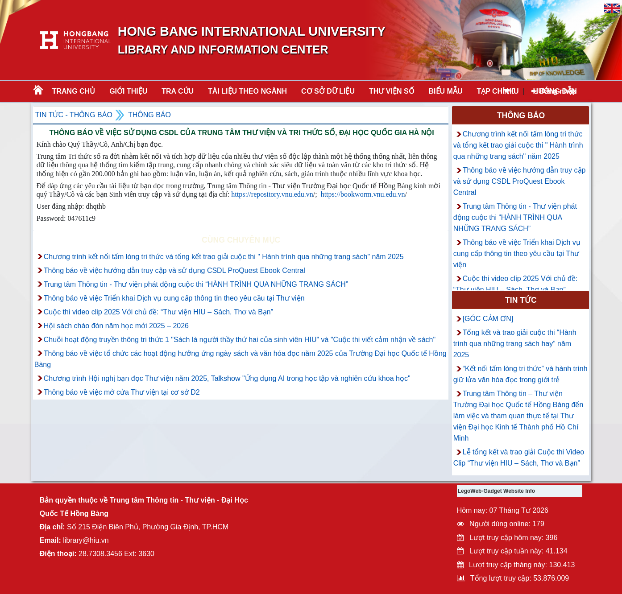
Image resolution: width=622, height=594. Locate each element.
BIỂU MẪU (446, 91)
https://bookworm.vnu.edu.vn (363, 194)
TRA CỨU (178, 91)
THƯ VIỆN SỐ (392, 91)
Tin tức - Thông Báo (73, 115)
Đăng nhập (553, 91)
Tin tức (521, 300)
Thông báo (149, 115)
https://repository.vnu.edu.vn (272, 194)
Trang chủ (73, 91)
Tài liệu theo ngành (247, 91)
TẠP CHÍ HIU (497, 91)
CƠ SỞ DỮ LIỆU (328, 91)
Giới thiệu (128, 91)
